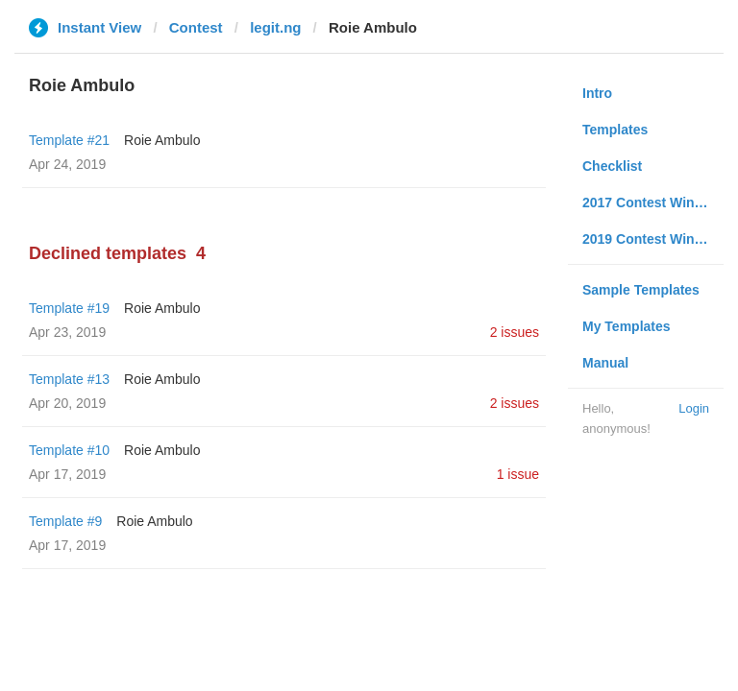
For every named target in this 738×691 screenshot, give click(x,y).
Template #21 (69, 140)
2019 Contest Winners (652, 239)
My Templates (626, 326)
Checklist (612, 166)
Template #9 (65, 521)
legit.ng (275, 27)
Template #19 (69, 308)
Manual (605, 362)
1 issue (518, 474)
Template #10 (69, 450)
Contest (196, 27)
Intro (597, 93)
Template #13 (69, 379)
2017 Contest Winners (652, 202)
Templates (615, 129)
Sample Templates (641, 290)
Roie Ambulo (162, 140)
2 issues (514, 332)
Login (693, 408)
